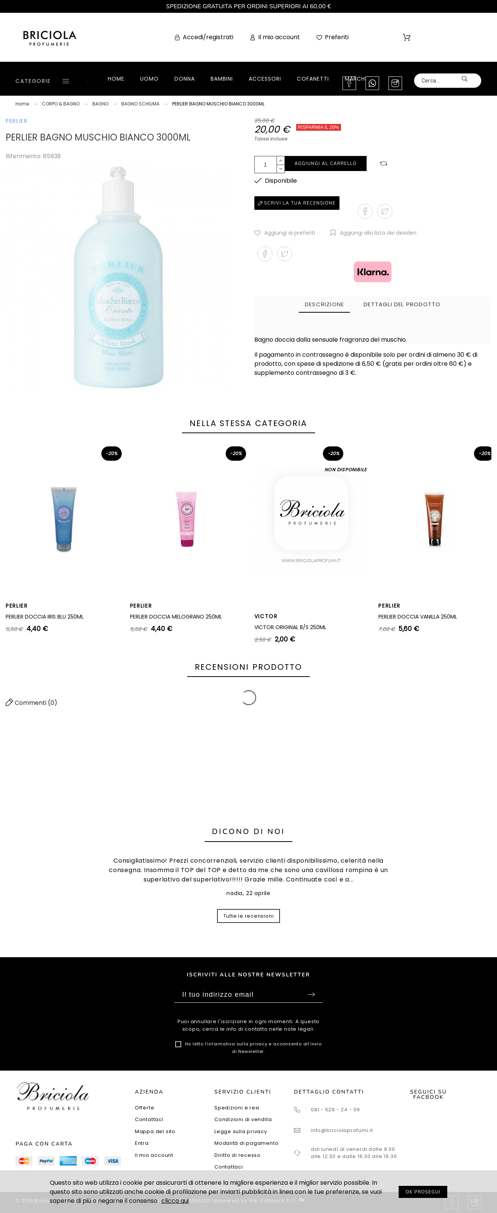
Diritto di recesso (237, 1155)
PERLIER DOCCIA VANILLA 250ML (417, 616)
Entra (142, 1143)
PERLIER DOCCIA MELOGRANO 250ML (176, 616)
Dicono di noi (248, 831)
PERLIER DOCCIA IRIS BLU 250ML (45, 616)
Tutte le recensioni (248, 916)
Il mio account (154, 1155)
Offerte (144, 1107)
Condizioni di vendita (243, 1119)
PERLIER (17, 121)
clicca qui (175, 1200)
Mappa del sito (155, 1131)
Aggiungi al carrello (326, 163)
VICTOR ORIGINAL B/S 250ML (290, 627)
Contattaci (149, 1119)
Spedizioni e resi (237, 1107)
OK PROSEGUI (422, 1192)
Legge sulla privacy (240, 1131)
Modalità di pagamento (246, 1143)
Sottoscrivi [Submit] (311, 994)
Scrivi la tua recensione (297, 203)
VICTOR (266, 616)
